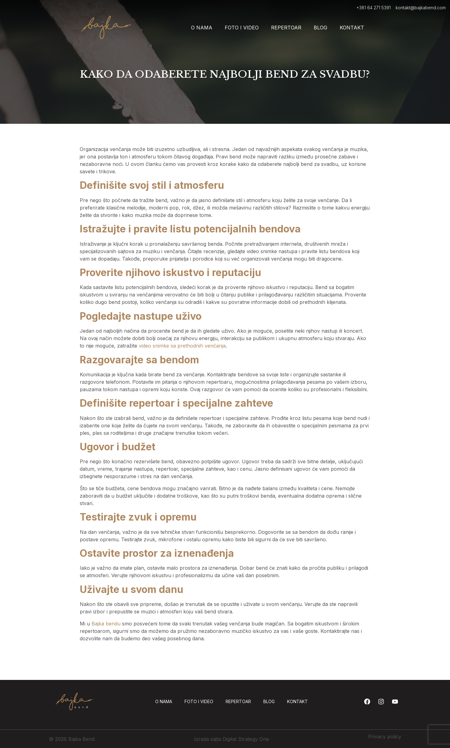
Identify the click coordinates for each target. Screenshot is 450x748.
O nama (201, 27)
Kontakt (352, 27)
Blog (320, 27)
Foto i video (242, 27)
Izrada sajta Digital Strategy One (231, 739)
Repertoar (286, 27)
